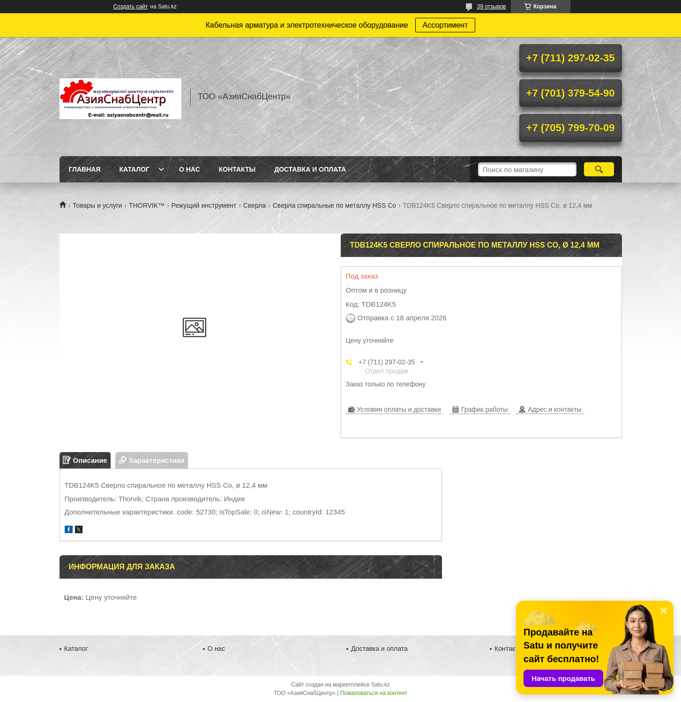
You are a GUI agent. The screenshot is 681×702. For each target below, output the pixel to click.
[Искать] (599, 169)
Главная (85, 169)
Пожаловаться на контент (373, 693)
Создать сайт (130, 6)
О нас (189, 169)
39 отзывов (491, 6)
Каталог (134, 169)
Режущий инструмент (204, 205)
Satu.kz (380, 684)
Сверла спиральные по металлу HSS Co (334, 205)
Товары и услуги (97, 205)
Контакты (237, 169)
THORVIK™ (147, 205)
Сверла (254, 205)
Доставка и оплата (310, 169)
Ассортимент (445, 25)
